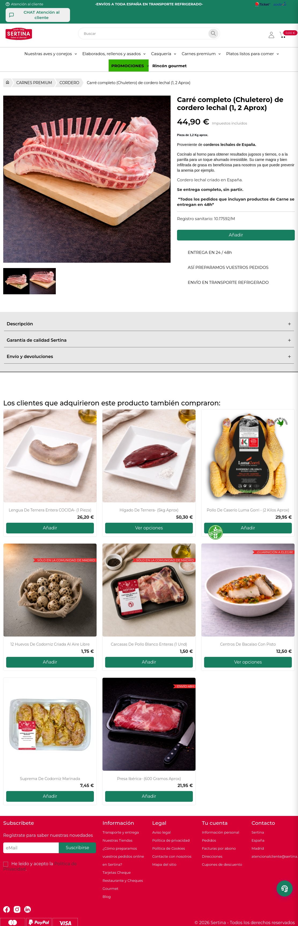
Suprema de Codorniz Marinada (50, 779)
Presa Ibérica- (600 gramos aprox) (149, 779)
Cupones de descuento (222, 864)
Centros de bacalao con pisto (248, 644)
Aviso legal (161, 832)
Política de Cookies (168, 848)
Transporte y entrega (120, 832)
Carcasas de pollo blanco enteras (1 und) (149, 644)
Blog (106, 896)
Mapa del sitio (164, 864)
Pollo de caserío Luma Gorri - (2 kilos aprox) (248, 510)
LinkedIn (27, 909)
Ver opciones (149, 527)
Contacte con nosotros (171, 856)
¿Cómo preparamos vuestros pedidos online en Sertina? (123, 856)
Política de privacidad (170, 840)
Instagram (17, 909)
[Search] (213, 33)
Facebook (6, 909)
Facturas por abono (219, 848)
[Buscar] (149, 33)
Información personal (220, 832)
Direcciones (212, 856)
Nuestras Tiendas (117, 840)
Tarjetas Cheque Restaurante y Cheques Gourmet (122, 880)
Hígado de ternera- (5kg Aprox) (149, 510)
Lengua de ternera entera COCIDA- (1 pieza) (50, 510)
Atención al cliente (27, 4)
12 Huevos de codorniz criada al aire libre (50, 644)
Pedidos (209, 840)
